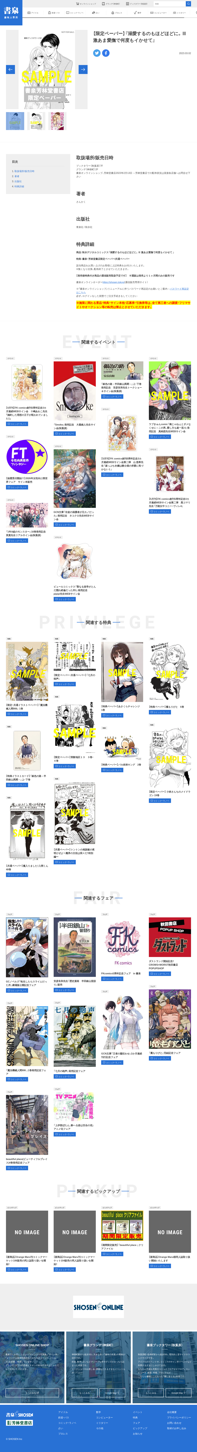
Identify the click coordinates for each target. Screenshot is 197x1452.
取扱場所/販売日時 (24, 171)
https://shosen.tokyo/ (114, 282)
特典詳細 (19, 186)
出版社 (18, 181)
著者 (16, 176)
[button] (10, 69)
